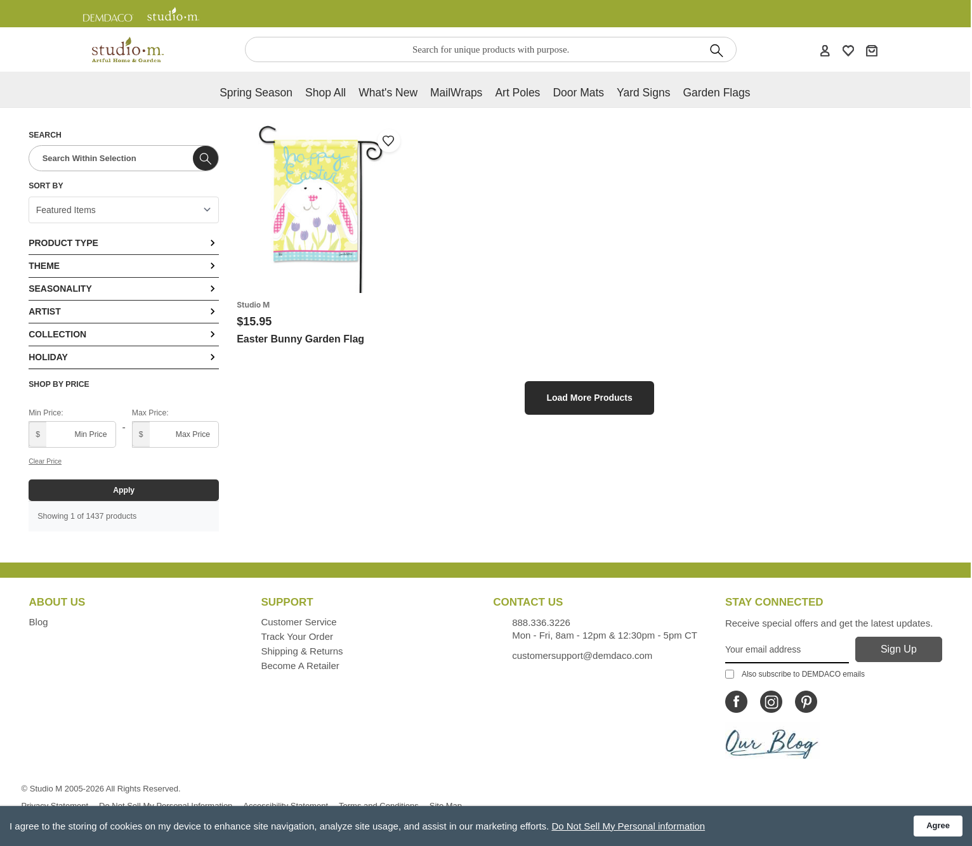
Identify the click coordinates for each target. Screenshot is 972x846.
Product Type (124, 243)
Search (45, 135)
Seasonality (124, 288)
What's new (387, 92)
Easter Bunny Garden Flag (300, 339)
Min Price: (46, 412)
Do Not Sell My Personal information (628, 826)
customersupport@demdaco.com (582, 655)
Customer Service (298, 621)
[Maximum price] (175, 434)
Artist (124, 311)
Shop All (325, 92)
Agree (938, 825)
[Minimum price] (72, 434)
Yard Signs (643, 92)
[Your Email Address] (787, 650)
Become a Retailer (300, 665)
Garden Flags (716, 92)
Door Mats (578, 92)
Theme (124, 265)
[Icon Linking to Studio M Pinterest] (806, 702)
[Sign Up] (898, 649)
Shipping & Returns (302, 651)
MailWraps (456, 92)
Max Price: (150, 412)
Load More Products (589, 398)
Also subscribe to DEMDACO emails (795, 674)
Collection (124, 334)
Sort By (46, 185)
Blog (38, 621)
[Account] (825, 50)
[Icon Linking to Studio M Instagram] (771, 702)
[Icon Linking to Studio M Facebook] (736, 702)
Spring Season (256, 92)
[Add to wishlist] (389, 140)
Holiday (124, 357)
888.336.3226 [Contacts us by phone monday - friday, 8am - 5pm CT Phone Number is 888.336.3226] (541, 622)
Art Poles (517, 92)
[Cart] (872, 50)
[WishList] (848, 50)
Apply (124, 490)
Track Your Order (297, 636)
